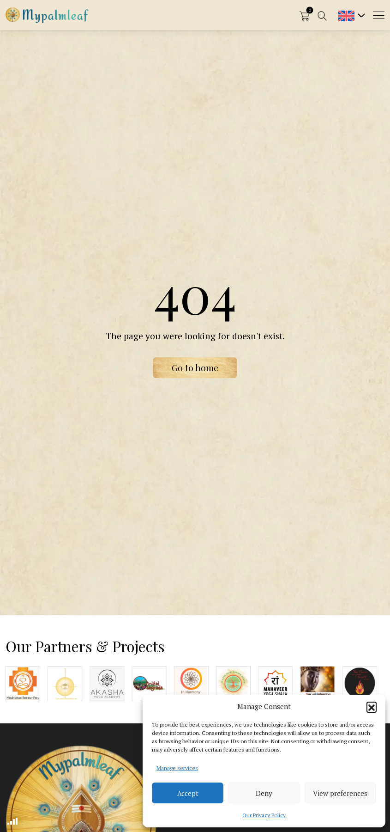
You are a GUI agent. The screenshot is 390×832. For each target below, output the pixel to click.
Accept (187, 793)
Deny (264, 793)
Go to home (195, 367)
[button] (371, 706)
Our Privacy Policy (264, 815)
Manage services (177, 768)
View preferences (340, 793)
